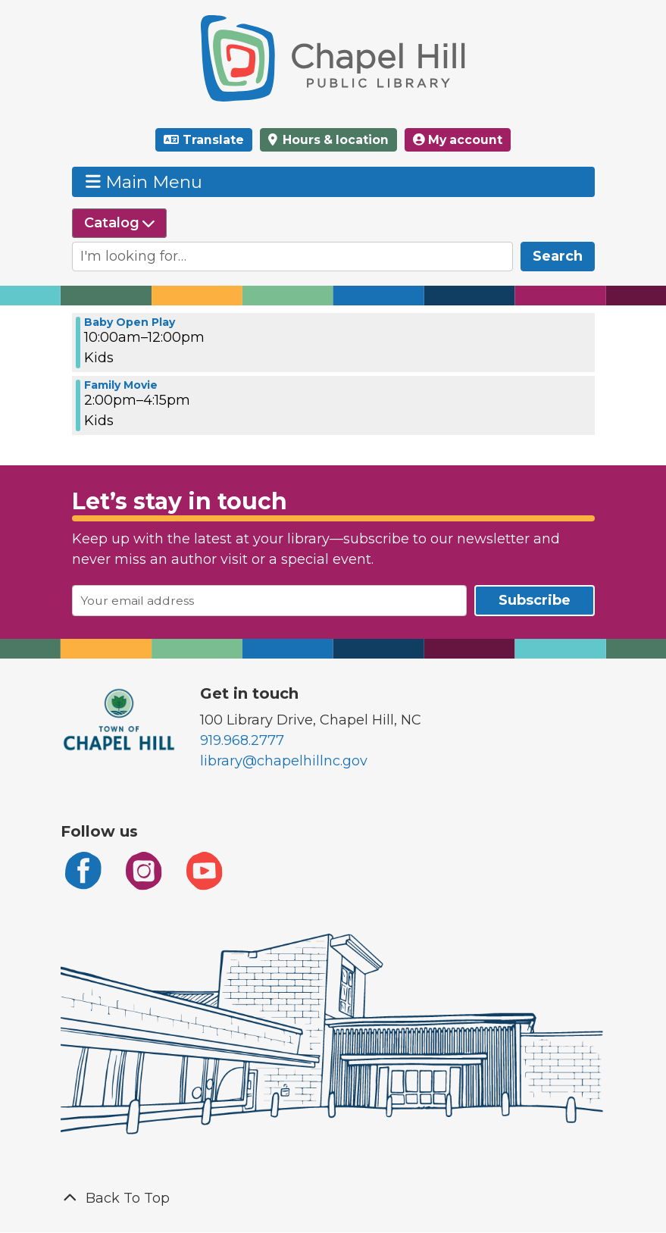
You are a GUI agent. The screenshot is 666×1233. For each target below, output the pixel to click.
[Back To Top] (333, 1199)
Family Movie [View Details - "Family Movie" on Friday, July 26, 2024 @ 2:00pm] (121, 385)
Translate (213, 140)
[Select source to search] (119, 223)
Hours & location (334, 140)
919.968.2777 (242, 740)
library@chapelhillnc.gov (283, 761)
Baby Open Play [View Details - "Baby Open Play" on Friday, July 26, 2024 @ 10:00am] (129, 322)
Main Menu (144, 181)
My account (457, 140)
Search (558, 256)
